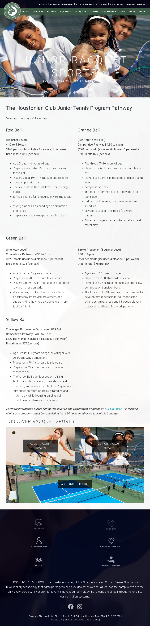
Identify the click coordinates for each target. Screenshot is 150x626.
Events (43, 4)
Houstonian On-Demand (131, 4)
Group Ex (37, 12)
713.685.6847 (113, 408)
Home (25, 12)
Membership (109, 12)
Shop (132, 12)
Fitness (51, 12)
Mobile (88, 620)
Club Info (102, 4)
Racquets (81, 12)
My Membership (85, 4)
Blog (112, 4)
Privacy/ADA (56, 620)
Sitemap (97, 620)
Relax (142, 12)
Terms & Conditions (73, 620)
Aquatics (65, 12)
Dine (122, 12)
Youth (94, 12)
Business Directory (62, 4)
